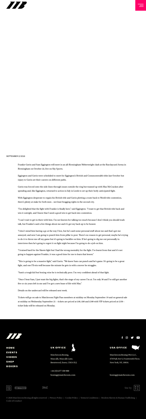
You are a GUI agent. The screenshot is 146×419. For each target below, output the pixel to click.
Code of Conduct (14, 401)
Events (11, 352)
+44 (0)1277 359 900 (60, 371)
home (10, 347)
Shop (10, 361)
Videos (11, 357)
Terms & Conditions (89, 398)
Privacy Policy (56, 398)
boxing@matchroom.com (63, 375)
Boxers (12, 366)
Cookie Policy (71, 398)
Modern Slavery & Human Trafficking (118, 398)
